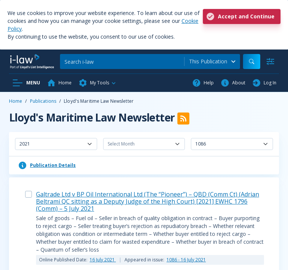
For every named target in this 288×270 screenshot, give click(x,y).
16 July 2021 (103, 259)
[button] (97, 82)
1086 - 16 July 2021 (186, 259)
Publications (43, 101)
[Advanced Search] (270, 61)
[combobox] (212, 61)
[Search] (122, 61)
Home (15, 101)
